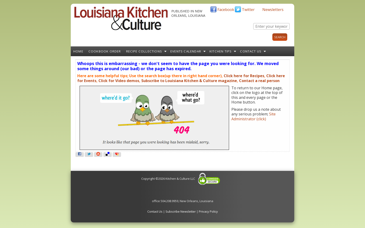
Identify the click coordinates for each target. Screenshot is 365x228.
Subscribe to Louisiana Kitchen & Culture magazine (189, 80)
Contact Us (250, 51)
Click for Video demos (118, 80)
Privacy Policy (208, 211)
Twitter (248, 9)
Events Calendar (185, 51)
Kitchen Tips (221, 51)
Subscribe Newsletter (181, 211)
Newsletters (273, 9)
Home (78, 51)
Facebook (225, 9)
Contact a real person (259, 80)
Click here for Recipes (244, 75)
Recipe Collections (144, 51)
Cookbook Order (104, 51)
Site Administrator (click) (253, 116)
